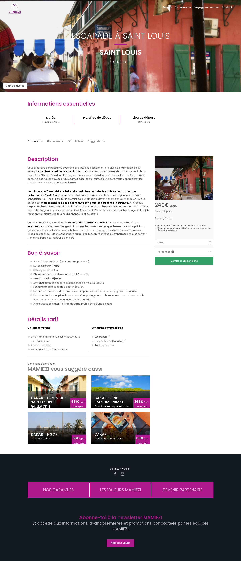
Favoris (167, 7)
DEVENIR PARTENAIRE (182, 490)
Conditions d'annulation (41, 363)
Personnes (166, 251)
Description (35, 141)
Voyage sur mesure (207, 7)
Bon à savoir (55, 141)
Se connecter (183, 7)
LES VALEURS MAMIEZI (120, 490)
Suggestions (96, 141)
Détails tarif (76, 141)
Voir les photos (15, 86)
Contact (227, 7)
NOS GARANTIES (58, 490)
